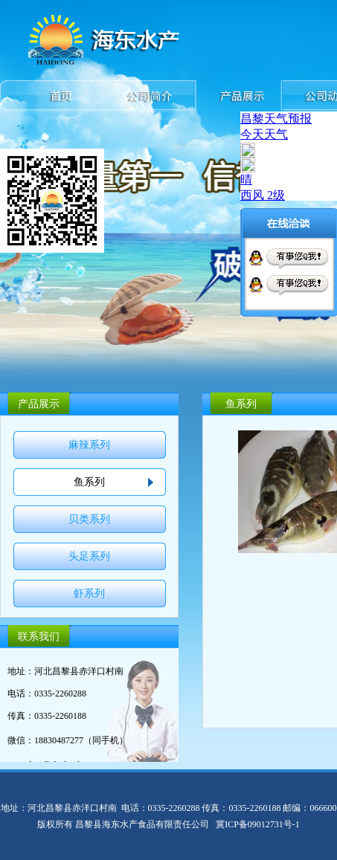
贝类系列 (89, 519)
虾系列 (89, 593)
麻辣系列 (89, 444)
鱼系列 (89, 482)
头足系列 (89, 556)
